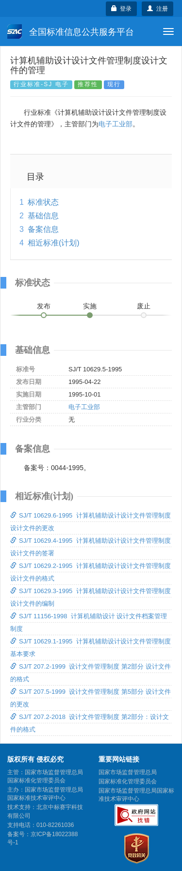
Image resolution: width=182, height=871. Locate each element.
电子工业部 (115, 124)
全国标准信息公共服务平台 (70, 31)
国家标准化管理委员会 (128, 781)
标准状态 (43, 202)
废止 (143, 306)
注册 (157, 8)
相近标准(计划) (54, 243)
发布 (43, 306)
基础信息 (43, 216)
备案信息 (43, 229)
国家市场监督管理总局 (128, 772)
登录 (121, 8)
